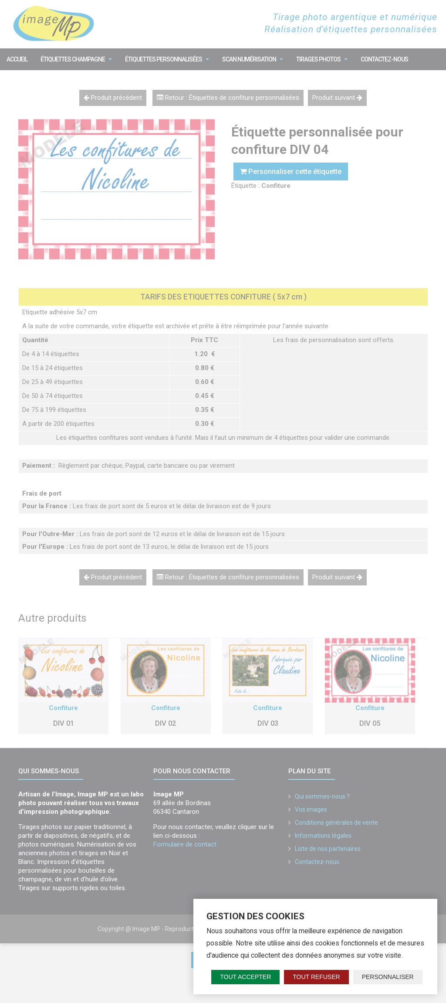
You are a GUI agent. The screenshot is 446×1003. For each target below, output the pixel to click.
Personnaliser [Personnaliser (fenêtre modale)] (388, 976)
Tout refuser (316, 976)
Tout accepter (245, 976)
